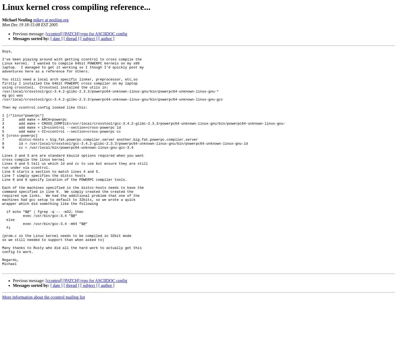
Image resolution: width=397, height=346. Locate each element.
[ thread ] (71, 38)
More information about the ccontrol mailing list (43, 341)
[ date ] (56, 38)
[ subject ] (88, 38)
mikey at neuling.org (51, 20)
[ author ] (107, 38)
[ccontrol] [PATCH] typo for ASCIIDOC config (86, 34)
